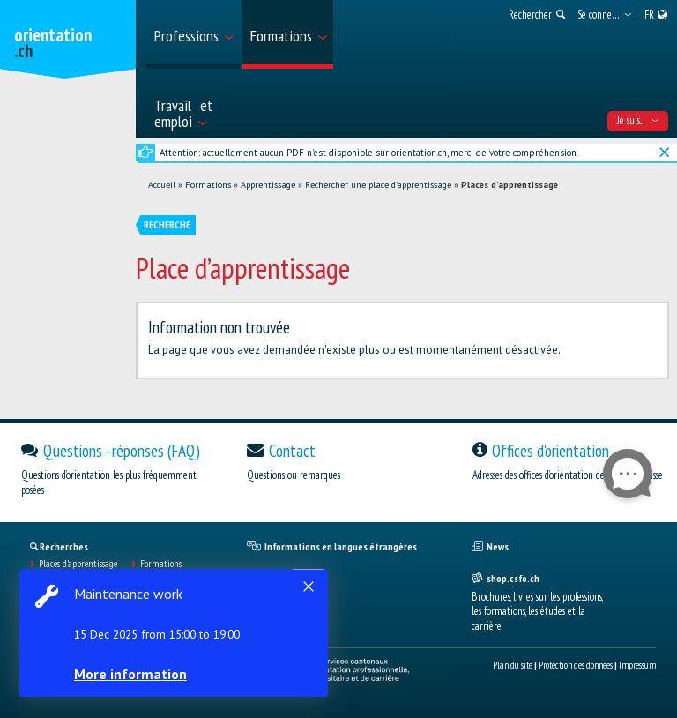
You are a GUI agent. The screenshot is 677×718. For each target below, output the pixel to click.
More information (132, 674)
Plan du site (512, 665)
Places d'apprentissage (509, 185)
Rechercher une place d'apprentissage (378, 185)
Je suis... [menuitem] (637, 120)
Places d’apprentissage (78, 563)
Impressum (637, 665)
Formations (208, 185)
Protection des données (576, 665)
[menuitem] (193, 34)
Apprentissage (268, 185)
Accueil (161, 185)
